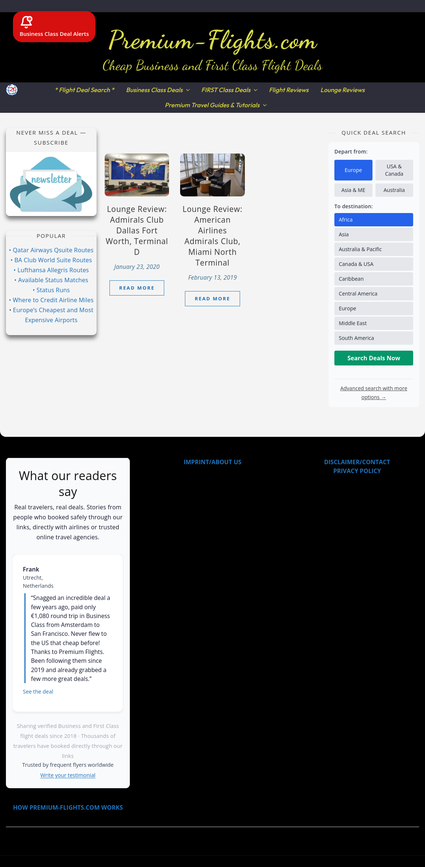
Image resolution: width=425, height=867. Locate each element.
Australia (394, 189)
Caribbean (351, 278)
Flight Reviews (288, 90)
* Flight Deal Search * (84, 90)
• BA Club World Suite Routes (51, 260)
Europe (353, 169)
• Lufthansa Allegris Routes (51, 270)
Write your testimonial (67, 775)
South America (356, 337)
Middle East (353, 323)
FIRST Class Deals (225, 90)
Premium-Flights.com (212, 39)
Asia (344, 234)
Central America (358, 293)
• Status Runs (51, 290)
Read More (137, 287)
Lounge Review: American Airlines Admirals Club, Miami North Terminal (213, 236)
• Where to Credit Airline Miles (51, 300)
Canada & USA (356, 263)
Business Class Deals (154, 90)
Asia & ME (353, 189)
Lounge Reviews (342, 90)
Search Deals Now (373, 358)
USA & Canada (394, 170)
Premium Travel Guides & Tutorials (212, 105)
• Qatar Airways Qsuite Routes (51, 250)
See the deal (38, 691)
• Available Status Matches (51, 280)
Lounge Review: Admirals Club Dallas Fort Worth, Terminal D (137, 230)
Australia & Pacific (360, 249)
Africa (346, 219)
